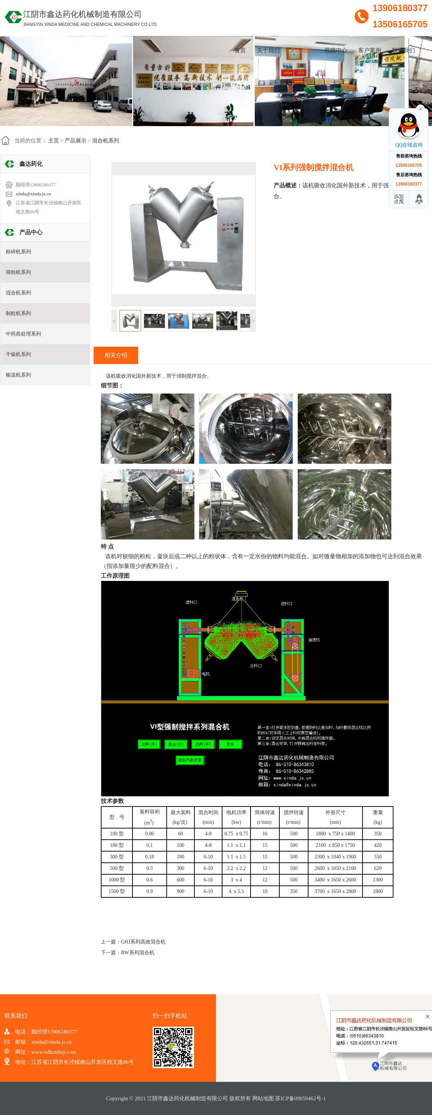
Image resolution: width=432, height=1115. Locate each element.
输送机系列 (18, 375)
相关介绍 (115, 355)
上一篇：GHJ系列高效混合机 (133, 942)
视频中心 (335, 50)
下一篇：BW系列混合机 (127, 952)
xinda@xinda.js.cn (33, 193)
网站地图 (263, 1098)
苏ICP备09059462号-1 (300, 1098)
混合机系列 (105, 140)
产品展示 (302, 50)
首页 (240, 50)
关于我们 (268, 50)
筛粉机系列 (18, 272)
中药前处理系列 (23, 334)
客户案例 (369, 50)
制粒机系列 (18, 313)
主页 (53, 140)
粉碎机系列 (18, 251)
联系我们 (403, 50)
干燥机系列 (18, 354)
